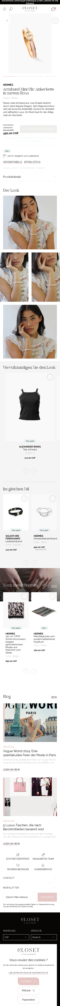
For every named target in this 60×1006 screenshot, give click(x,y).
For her (15, 168)
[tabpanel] (30, 44)
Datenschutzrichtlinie (21, 906)
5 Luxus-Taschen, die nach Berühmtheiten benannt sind (23, 827)
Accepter (28, 981)
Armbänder (40, 168)
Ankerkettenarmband (44, 538)
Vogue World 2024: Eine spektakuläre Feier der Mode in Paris (29, 753)
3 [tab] (37, 76)
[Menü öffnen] (4, 9)
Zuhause (7, 168)
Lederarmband (14, 541)
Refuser (28, 990)
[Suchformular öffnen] (11, 9)
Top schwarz (30, 449)
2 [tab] (23, 76)
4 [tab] (51, 76)
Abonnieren (47, 897)
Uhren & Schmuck (27, 168)
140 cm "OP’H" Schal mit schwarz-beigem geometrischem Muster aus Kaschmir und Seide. (16, 644)
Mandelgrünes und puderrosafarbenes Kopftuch (44, 639)
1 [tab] (9, 76)
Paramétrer (28, 999)
